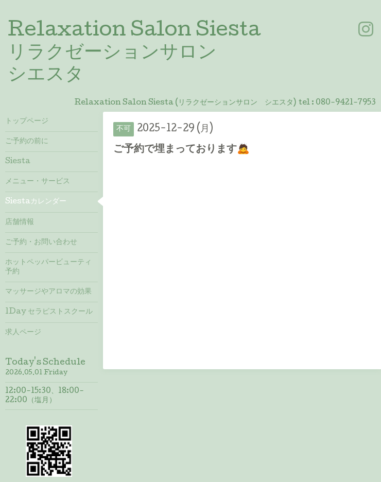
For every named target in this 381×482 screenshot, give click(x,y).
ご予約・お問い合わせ (41, 242)
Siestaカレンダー (35, 202)
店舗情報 (19, 222)
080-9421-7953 (346, 103)
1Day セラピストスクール (49, 312)
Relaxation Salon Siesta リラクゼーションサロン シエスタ (134, 53)
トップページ (26, 121)
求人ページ (23, 333)
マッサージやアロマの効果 (48, 292)
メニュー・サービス (37, 182)
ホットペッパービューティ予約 (48, 267)
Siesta (17, 162)
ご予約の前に (26, 141)
